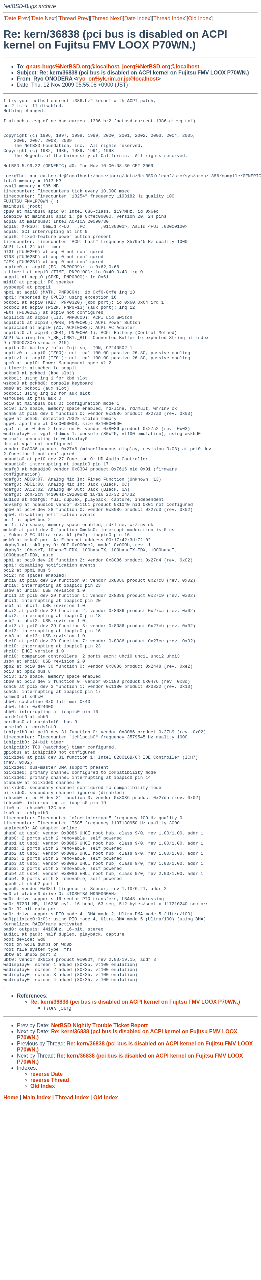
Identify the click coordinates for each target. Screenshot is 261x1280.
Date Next (44, 18)
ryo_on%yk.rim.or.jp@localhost (117, 79)
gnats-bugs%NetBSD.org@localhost (72, 66)
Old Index (199, 18)
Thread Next (106, 18)
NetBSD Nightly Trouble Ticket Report (99, 1201)
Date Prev (17, 18)
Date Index (137, 18)
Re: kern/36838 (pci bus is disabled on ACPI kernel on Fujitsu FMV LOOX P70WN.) (135, 1178)
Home (10, 1273)
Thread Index (169, 18)
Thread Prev (74, 18)
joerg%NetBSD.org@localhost (160, 66)
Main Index (37, 1273)
